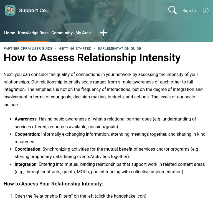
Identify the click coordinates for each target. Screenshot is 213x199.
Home (10, 33)
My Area (88, 33)
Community (66, 33)
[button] (205, 10)
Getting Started (75, 49)
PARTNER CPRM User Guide (28, 49)
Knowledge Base (35, 33)
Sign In (189, 10)
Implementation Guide (119, 49)
